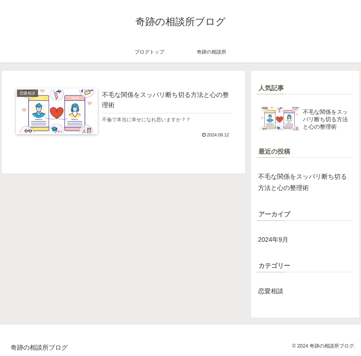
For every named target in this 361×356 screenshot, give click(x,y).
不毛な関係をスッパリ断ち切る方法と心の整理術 (302, 182)
